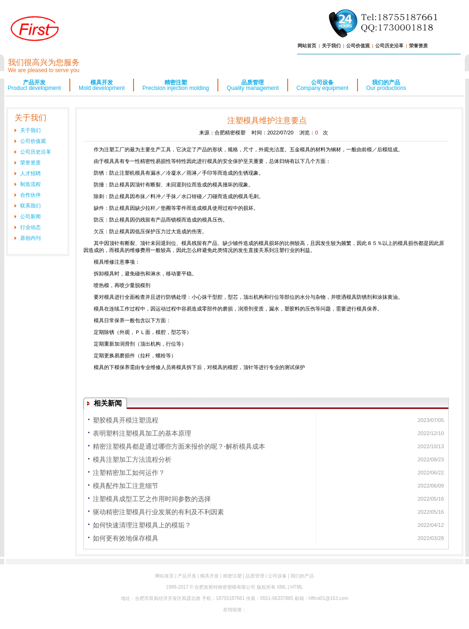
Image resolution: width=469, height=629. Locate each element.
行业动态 (30, 227)
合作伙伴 (30, 195)
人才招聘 (30, 173)
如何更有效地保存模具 (125, 538)
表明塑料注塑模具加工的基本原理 (142, 433)
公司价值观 (358, 45)
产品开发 (34, 85)
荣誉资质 (418, 45)
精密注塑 (175, 85)
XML (281, 587)
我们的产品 (386, 85)
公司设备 (323, 85)
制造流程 (30, 184)
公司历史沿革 (389, 45)
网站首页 (307, 45)
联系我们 (30, 205)
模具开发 (102, 85)
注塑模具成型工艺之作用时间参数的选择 (152, 499)
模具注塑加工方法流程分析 (132, 459)
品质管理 (253, 85)
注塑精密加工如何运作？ (129, 472)
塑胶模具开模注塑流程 (125, 420)
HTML (296, 587)
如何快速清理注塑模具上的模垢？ (142, 525)
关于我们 (331, 45)
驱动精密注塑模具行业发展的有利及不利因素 (158, 512)
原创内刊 (30, 238)
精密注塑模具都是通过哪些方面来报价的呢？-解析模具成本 (179, 446)
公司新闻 (30, 216)
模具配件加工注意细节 (125, 485)
